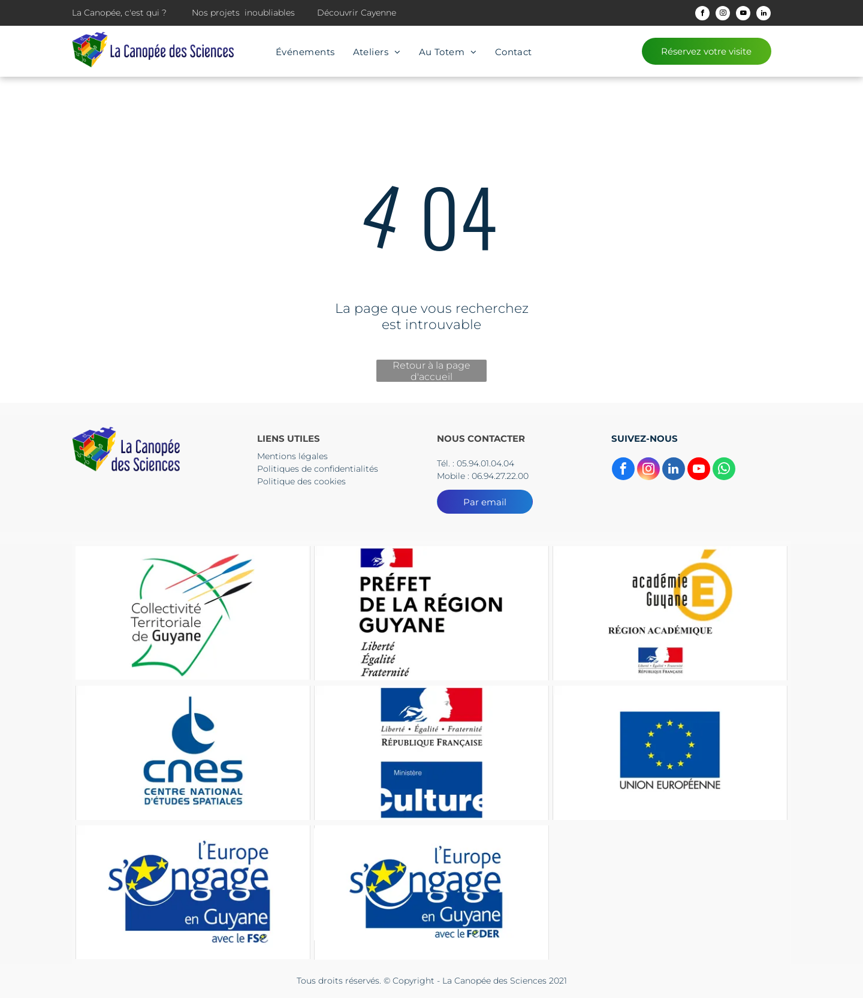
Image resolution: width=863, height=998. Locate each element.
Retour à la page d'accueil (431, 371)
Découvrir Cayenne (356, 12)
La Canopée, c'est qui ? (119, 12)
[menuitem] (305, 52)
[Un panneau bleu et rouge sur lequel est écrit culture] (431, 753)
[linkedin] (763, 14)
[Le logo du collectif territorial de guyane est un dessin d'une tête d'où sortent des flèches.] (193, 613)
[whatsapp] (724, 470)
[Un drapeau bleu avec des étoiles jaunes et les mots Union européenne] (670, 753)
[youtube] (743, 14)
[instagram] (723, 14)
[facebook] (702, 14)
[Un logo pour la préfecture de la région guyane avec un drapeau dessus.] (431, 613)
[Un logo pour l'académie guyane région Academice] (670, 613)
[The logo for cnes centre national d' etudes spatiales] (193, 753)
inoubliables (270, 12)
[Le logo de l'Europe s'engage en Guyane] (193, 892)
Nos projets (216, 12)
